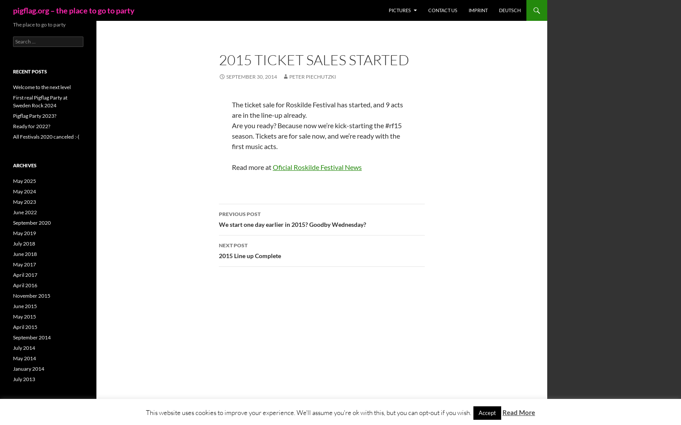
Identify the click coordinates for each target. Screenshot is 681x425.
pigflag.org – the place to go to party (74, 10)
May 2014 (24, 358)
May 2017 (24, 264)
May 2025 (24, 181)
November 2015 (31, 295)
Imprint (478, 10)
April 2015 (25, 327)
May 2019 (24, 233)
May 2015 (24, 316)
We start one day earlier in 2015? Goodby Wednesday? (322, 218)
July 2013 (24, 379)
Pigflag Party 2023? (34, 116)
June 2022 (25, 212)
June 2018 (25, 254)
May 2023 (24, 202)
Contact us (442, 10)
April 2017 (25, 275)
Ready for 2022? (31, 126)
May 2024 (24, 191)
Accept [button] (487, 412)
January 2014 (28, 368)
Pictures (400, 10)
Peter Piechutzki (312, 76)
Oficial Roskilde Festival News (317, 167)
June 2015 (25, 306)
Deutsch (510, 10)
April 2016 (25, 285)
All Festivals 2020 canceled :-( (46, 136)
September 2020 (32, 222)
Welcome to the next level (42, 87)
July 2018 (24, 243)
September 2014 (32, 337)
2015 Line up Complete (322, 249)
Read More (518, 412)
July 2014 (24, 348)
